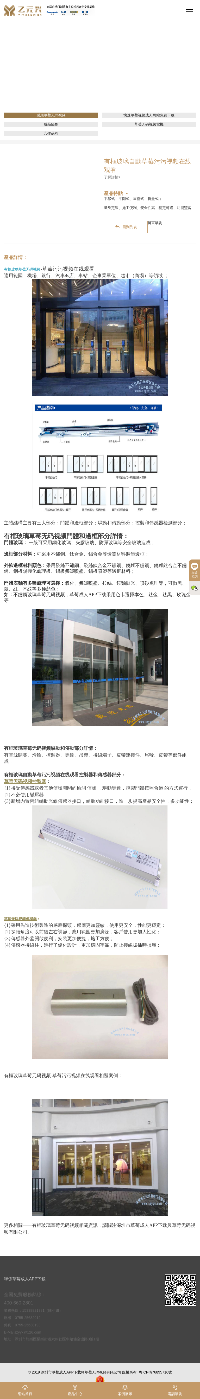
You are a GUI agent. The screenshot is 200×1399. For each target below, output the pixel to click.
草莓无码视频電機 (149, 124)
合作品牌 (51, 133)
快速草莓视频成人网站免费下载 (148, 115)
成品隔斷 (51, 124)
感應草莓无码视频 (131, 74)
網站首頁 (83, 74)
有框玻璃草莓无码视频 (22, 269)
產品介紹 (103, 74)
